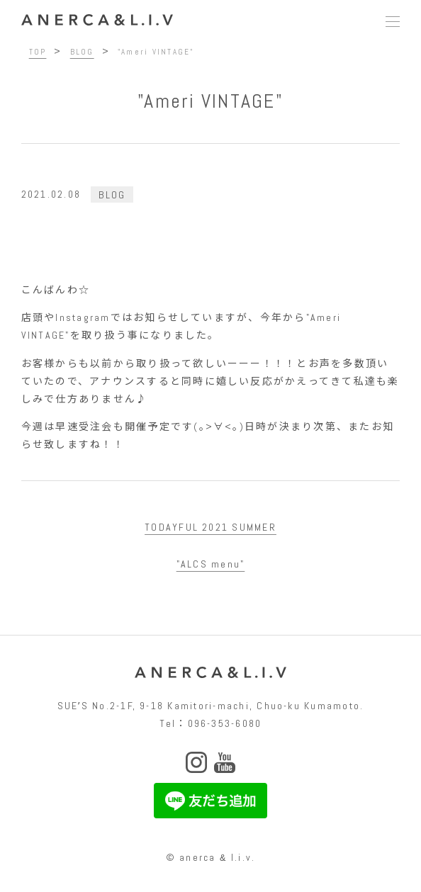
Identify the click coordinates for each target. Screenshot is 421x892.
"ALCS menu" (210, 564)
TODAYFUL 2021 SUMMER (210, 527)
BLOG (112, 194)
